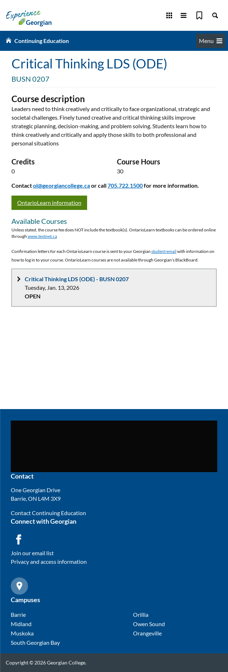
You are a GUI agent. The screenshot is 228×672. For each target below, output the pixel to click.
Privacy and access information (49, 561)
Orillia (140, 614)
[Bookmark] (199, 15)
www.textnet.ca (42, 236)
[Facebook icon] (19, 539)
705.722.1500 (125, 185)
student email (163, 251)
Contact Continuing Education (48, 512)
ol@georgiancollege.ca (61, 185)
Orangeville (147, 633)
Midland (21, 623)
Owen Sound (149, 623)
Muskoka (22, 633)
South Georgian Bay (35, 642)
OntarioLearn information (49, 202)
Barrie (18, 614)
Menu (210, 40)
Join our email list (32, 552)
